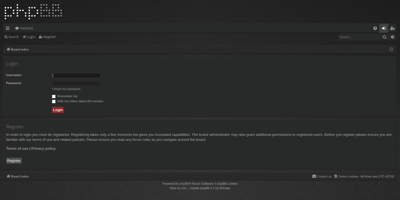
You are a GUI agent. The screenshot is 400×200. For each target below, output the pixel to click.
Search (13, 36)
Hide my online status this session (77, 101)
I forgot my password (66, 89)
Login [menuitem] (385, 29)
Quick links (9, 29)
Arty (184, 188)
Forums (26, 28)
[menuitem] (375, 28)
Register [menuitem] (394, 29)
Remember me (65, 96)
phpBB (184, 183)
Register (49, 36)
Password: (14, 83)
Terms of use (17, 148)
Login (31, 36)
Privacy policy (43, 148)
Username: (14, 75)
